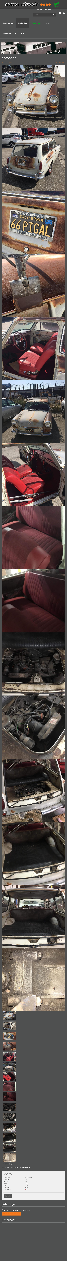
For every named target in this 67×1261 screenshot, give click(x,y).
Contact (47, 23)
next (63, 62)
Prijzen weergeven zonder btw (11, 1214)
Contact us (8, 1196)
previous (59, 62)
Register (47, 10)
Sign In (39, 10)
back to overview (7, 62)
